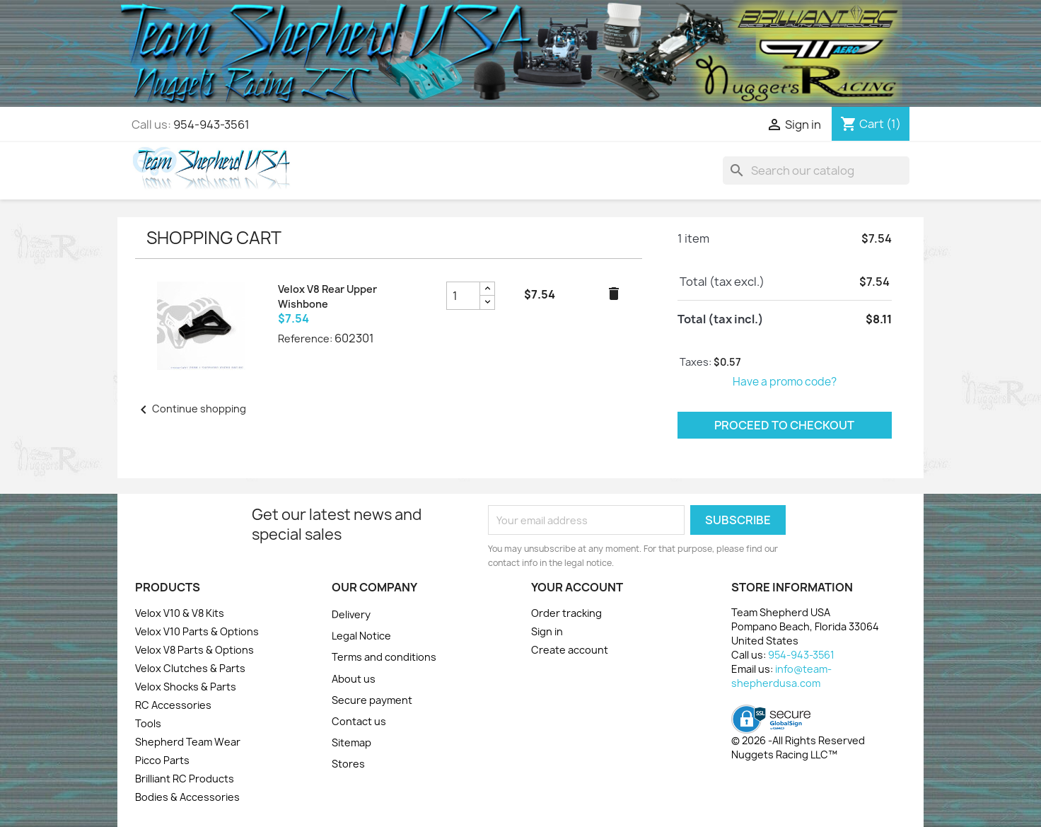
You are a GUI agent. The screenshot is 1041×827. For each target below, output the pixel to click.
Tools (148, 723)
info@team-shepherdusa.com (781, 676)
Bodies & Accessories (187, 797)
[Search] (816, 170)
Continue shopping (190, 408)
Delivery (351, 614)
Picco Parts (162, 760)
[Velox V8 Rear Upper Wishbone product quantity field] (463, 296)
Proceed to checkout (784, 425)
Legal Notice (361, 635)
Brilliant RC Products (184, 778)
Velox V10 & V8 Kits (179, 613)
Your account (577, 587)
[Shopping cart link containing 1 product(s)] (870, 124)
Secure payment (372, 700)
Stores (348, 763)
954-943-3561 (211, 124)
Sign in (547, 631)
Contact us (359, 721)
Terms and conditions (384, 657)
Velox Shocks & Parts (185, 686)
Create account (569, 650)
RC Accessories (173, 705)
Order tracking (566, 613)
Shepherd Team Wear (187, 741)
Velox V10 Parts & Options (197, 631)
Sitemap (351, 742)
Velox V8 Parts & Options (194, 650)
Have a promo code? (785, 381)
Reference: (305, 338)
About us (354, 679)
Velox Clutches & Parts (190, 668)
